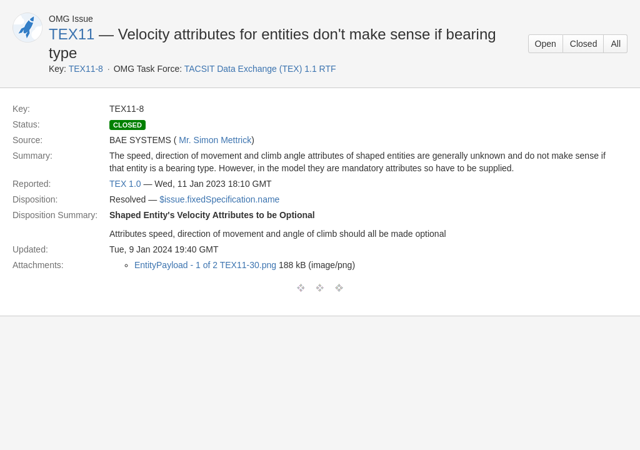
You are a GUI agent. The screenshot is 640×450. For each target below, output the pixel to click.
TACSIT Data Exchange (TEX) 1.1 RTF (260, 69)
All (616, 44)
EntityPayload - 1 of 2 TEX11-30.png (205, 265)
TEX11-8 (86, 69)
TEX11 (71, 34)
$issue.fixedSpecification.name (219, 199)
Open (545, 44)
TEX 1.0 (125, 184)
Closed (584, 44)
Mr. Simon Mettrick (215, 140)
